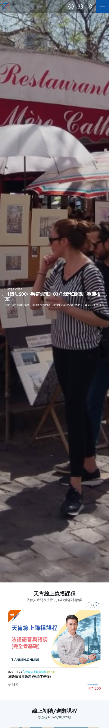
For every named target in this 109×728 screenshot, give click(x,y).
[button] (71, 6)
